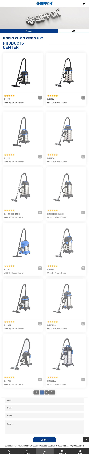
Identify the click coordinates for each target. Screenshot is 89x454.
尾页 (52, 395)
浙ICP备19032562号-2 (75, 446)
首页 (36, 395)
